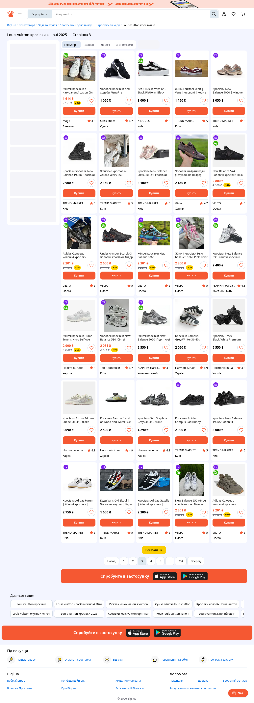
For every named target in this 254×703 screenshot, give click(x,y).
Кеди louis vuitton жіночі (172, 613)
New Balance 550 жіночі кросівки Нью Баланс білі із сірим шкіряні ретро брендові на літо (191, 502)
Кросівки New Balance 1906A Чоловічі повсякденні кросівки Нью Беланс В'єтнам (227, 420)
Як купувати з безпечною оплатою (193, 688)
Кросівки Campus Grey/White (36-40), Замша (187, 337)
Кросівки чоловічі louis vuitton (216, 604)
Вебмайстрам (16, 680)
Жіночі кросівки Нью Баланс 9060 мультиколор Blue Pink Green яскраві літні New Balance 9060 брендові (154, 255)
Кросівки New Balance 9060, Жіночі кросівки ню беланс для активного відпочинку (152, 172)
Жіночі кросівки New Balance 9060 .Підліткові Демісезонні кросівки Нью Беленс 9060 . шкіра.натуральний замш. (154, 337)
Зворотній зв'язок (235, 680)
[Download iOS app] (165, 576)
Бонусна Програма (19, 688)
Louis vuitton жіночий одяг (217, 613)
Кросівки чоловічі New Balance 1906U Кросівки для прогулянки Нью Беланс (79, 172)
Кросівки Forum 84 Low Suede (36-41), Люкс (78, 420)
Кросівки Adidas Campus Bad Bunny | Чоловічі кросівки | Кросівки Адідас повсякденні (189, 420)
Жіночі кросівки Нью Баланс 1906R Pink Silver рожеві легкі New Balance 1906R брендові (191, 255)
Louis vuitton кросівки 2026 (79, 613)
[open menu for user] (224, 14)
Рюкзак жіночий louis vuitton (128, 604)
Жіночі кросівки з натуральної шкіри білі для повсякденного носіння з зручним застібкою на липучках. (78, 90)
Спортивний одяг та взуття (78, 25)
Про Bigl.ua (68, 688)
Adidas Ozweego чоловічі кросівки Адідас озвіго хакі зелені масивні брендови (229, 502)
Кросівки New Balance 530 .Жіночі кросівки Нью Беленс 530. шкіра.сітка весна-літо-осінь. (228, 255)
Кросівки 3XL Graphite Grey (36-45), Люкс (152, 420)
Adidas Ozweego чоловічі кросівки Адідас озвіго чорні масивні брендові (76, 255)
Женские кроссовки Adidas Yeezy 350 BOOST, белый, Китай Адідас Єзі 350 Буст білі (115, 172)
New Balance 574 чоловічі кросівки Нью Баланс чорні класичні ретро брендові (228, 172)
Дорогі (105, 45)
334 (180, 561)
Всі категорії (27, 25)
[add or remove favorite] (91, 101)
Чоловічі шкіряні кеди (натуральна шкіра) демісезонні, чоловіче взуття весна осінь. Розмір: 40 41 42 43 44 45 (190, 172)
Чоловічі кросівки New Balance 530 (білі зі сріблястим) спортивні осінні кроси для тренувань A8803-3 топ (115, 337)
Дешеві (90, 45)
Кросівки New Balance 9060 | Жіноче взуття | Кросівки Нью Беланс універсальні (227, 90)
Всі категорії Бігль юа (129, 688)
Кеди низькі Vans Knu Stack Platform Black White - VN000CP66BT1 (153, 90)
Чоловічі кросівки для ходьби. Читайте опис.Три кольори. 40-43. (115, 90)
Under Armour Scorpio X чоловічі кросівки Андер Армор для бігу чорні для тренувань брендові (116, 255)
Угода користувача (128, 680)
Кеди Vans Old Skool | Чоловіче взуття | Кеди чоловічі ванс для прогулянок (116, 502)
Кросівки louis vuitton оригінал (128, 613)
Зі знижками (124, 45)
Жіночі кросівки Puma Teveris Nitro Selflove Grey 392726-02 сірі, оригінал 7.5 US (77, 337)
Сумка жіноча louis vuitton (172, 604)
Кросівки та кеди (108, 25)
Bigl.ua (11, 25)
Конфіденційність (73, 680)
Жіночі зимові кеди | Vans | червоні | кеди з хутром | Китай (190, 90)
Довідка (203, 680)
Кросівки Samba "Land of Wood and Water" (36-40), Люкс (116, 420)
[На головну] (10, 16)
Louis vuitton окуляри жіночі (31, 613)
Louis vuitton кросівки (31, 604)
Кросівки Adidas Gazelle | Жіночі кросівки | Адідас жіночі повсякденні (153, 502)
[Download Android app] (194, 576)
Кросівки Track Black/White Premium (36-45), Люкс (227, 337)
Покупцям (176, 680)
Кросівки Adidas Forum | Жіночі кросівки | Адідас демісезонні (78, 502)
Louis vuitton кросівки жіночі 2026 (79, 604)
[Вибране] (234, 15)
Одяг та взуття (47, 25)
